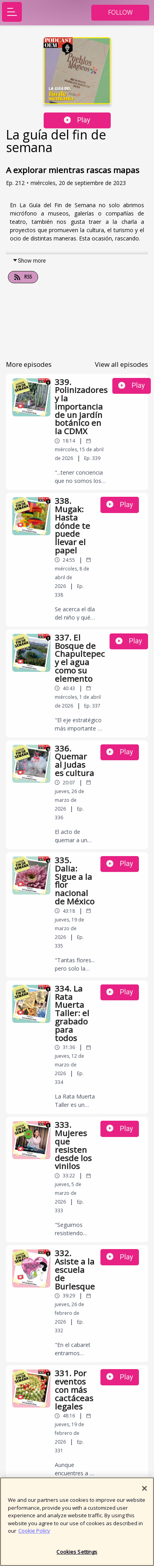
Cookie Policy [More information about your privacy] (34, 1534)
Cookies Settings (76, 1555)
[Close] (144, 1492)
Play (77, 120)
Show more (29, 261)
